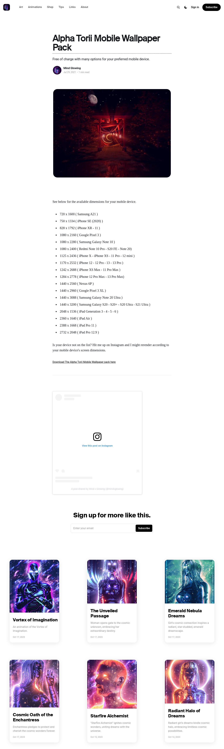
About (84, 7)
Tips (61, 7)
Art (21, 7)
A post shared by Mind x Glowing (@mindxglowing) (97, 489)
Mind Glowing (72, 68)
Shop (50, 7)
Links (72, 7)
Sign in (195, 7)
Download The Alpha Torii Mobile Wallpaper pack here (84, 362)
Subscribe (211, 7)
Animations (35, 7)
